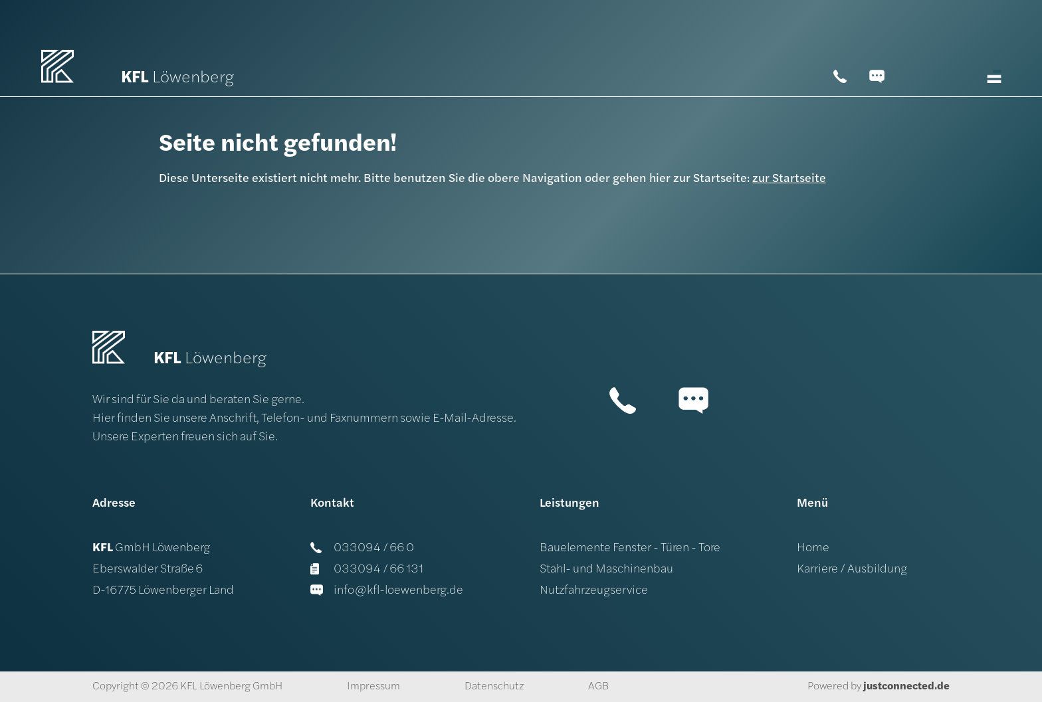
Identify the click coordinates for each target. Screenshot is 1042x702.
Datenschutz (494, 686)
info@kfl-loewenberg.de (386, 590)
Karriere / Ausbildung (852, 569)
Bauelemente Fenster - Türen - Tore (630, 548)
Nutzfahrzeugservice (594, 590)
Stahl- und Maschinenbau (606, 569)
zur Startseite (789, 179)
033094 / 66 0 (362, 548)
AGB (598, 686)
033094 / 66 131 (367, 569)
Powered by (878, 686)
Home (813, 548)
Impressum (373, 686)
